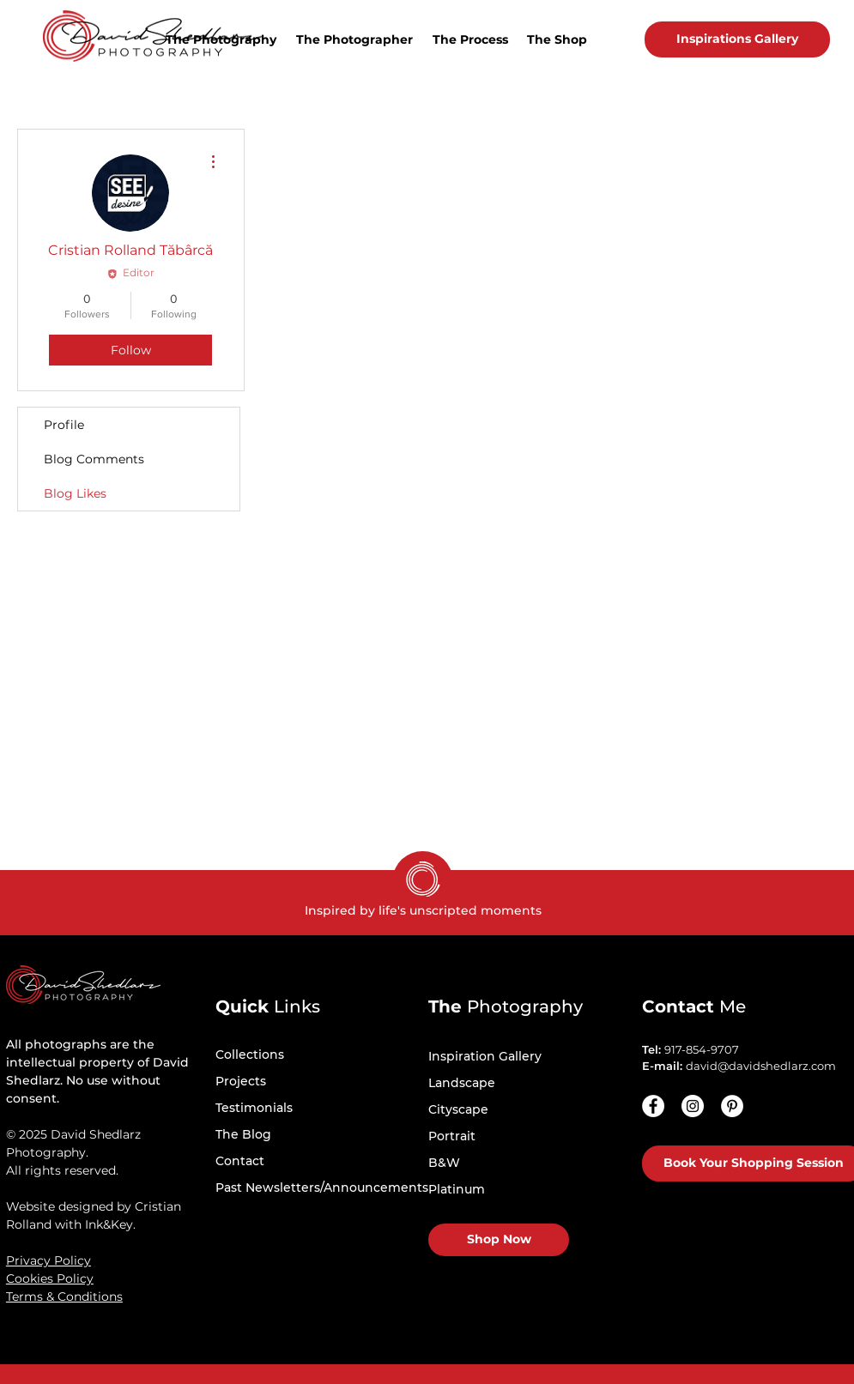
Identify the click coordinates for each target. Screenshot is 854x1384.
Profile (64, 424)
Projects (240, 1081)
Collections (249, 1054)
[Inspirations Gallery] (737, 39)
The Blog (243, 1134)
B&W (444, 1162)
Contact (239, 1161)
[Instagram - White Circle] (692, 1106)
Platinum (456, 1189)
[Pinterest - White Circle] (732, 1106)
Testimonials (254, 1107)
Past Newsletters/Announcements (321, 1187)
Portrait (451, 1136)
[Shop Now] (498, 1240)
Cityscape (458, 1109)
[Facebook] (653, 1106)
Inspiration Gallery (485, 1056)
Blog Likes (75, 493)
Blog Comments (94, 459)
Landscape (461, 1083)
